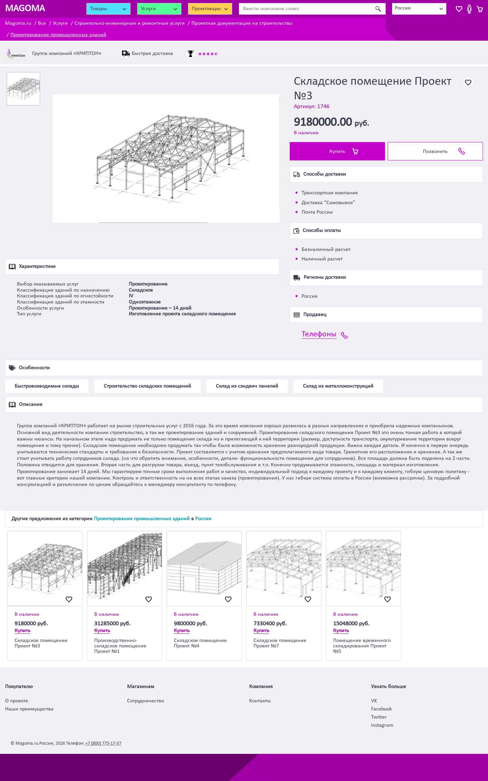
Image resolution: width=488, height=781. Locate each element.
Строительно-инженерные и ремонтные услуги (130, 23)
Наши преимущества (29, 709)
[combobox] (419, 9)
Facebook (381, 709)
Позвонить (435, 151)
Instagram (382, 725)
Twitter (379, 717)
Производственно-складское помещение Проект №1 (120, 646)
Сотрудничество (145, 701)
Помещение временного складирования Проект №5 (362, 646)
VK (374, 701)
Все (42, 23)
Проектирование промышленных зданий (58, 35)
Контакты (260, 701)
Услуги (60, 23)
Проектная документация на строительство (241, 23)
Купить (337, 151)
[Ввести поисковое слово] (305, 9)
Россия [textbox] (403, 8)
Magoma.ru (18, 23)
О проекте (16, 701)
